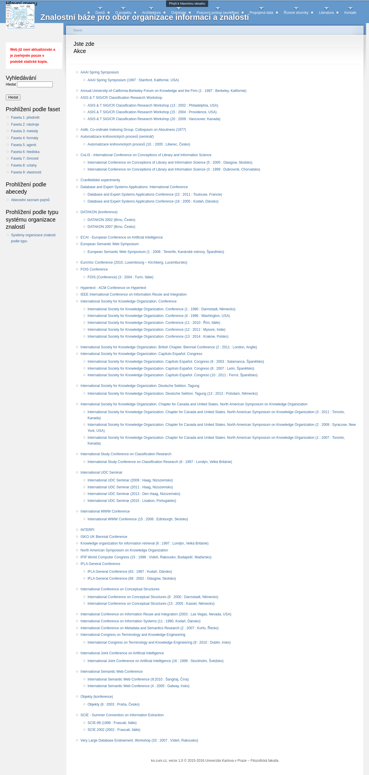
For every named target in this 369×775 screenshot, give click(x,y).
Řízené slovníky (296, 13)
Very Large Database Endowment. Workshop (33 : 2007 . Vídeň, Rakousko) (139, 740)
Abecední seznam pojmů (30, 200)
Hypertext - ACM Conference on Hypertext (113, 288)
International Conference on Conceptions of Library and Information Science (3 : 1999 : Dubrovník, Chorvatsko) (174, 169)
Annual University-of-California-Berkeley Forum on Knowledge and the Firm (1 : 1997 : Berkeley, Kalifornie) (163, 91)
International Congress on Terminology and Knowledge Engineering (132, 635)
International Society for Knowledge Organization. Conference (128, 301)
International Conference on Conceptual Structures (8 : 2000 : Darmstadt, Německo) (153, 597)
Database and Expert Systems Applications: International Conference (134, 187)
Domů (100, 13)
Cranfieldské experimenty (100, 180)
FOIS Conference (94, 269)
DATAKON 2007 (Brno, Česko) (111, 227)
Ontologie (178, 13)
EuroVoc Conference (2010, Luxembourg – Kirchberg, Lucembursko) (133, 262)
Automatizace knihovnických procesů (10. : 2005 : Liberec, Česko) (139, 144)
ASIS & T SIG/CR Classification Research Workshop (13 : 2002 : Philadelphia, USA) (153, 105)
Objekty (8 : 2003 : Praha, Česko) (114, 704)
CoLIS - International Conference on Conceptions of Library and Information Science (145, 155)
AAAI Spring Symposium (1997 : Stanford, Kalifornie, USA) (133, 80)
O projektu (123, 13)
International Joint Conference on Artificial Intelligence (122, 653)
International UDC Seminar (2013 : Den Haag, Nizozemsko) (134, 494)
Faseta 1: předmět (25, 118)
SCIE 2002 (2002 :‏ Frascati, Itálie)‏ (114, 730)
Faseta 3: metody (24, 131)
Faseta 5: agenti (23, 145)
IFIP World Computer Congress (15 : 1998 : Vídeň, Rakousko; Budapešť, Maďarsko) (145, 557)
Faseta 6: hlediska (25, 152)
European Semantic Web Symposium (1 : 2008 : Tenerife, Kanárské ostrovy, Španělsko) (156, 252)
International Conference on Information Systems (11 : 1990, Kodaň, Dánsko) (140, 621)
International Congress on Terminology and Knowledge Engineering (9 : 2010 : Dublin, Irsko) (159, 642)
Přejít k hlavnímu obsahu (187, 3)
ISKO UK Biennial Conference (103, 537)
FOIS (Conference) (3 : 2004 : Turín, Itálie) (120, 277)
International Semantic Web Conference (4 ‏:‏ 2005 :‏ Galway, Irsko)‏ (139, 686)
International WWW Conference (105, 511)
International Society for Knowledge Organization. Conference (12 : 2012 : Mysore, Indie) (156, 330)
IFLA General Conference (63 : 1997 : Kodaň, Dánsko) (130, 572)
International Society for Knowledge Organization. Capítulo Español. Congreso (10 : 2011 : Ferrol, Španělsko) (173, 375)
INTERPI (87, 530)
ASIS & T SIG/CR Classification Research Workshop (121, 98)
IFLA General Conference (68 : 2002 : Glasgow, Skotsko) (132, 578)
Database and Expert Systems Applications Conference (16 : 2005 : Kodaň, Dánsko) (153, 201)
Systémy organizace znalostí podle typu (33, 238)
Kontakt (350, 13)
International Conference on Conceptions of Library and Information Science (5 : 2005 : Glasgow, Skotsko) (170, 162)
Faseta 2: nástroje (25, 124)
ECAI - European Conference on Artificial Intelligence (121, 237)
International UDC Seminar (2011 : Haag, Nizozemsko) (130, 487)
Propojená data (261, 13)
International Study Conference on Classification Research (125, 454)
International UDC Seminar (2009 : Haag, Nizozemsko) (130, 480)
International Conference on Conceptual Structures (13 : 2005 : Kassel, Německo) (151, 604)
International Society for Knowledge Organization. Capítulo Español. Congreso (141, 354)
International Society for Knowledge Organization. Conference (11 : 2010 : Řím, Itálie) (154, 323)
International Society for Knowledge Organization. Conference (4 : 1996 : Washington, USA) (159, 316)
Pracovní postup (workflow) (218, 13)
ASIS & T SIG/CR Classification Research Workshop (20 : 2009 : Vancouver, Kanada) (154, 119)
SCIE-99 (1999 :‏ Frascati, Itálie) (112, 723)
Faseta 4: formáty (24, 138)
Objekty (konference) (96, 697)
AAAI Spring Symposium (99, 72)
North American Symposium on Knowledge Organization (124, 550)
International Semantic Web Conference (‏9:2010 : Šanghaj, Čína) (138, 679)
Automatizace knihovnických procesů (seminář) (117, 137)
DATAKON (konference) (99, 212)
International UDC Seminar (101, 472)
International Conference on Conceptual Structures (119, 589)
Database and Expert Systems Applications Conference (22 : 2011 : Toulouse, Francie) (155, 194)
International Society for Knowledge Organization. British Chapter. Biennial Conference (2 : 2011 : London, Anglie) (168, 347)
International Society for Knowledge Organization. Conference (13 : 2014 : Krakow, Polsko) (158, 336)
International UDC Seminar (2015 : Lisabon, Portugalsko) (132, 501)
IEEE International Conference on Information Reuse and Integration (133, 294)
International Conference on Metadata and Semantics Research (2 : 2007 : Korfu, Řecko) (149, 628)
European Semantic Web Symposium (109, 244)
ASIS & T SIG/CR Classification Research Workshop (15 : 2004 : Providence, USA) (152, 112)
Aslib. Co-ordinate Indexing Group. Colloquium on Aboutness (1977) (133, 130)
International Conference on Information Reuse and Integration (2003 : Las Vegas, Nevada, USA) (155, 614)
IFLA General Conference (100, 564)
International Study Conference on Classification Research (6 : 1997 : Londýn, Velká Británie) (160, 462)
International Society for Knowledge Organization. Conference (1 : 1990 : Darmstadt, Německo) (162, 309)
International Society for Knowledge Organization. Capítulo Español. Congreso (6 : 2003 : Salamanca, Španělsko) (176, 362)
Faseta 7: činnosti (24, 158)
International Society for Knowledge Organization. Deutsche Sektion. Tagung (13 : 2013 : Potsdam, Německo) (173, 394)
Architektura (151, 13)
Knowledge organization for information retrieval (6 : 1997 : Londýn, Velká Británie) (144, 543)
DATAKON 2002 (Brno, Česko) (111, 220)
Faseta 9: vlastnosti (26, 172)
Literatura (326, 13)
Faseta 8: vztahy (24, 165)
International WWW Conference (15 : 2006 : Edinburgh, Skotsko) (138, 519)
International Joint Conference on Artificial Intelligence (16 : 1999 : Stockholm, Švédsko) (156, 661)
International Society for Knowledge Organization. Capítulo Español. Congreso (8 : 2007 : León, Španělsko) (171, 368)
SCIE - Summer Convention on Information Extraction (122, 715)
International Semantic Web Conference (111, 672)
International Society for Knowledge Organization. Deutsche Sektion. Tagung (139, 386)
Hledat (11, 84)
